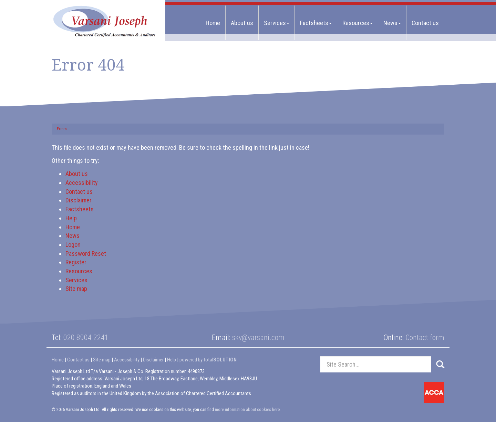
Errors (62, 129)
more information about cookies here (247, 409)
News (392, 23)
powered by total (208, 360)
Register (75, 262)
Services (276, 23)
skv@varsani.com (258, 337)
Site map (76, 288)
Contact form (424, 337)
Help (71, 218)
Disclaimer (78, 200)
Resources (357, 23)
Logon (73, 244)
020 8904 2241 (85, 337)
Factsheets (316, 23)
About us (242, 23)
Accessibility (81, 182)
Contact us (425, 23)
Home (213, 23)
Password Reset (85, 253)
